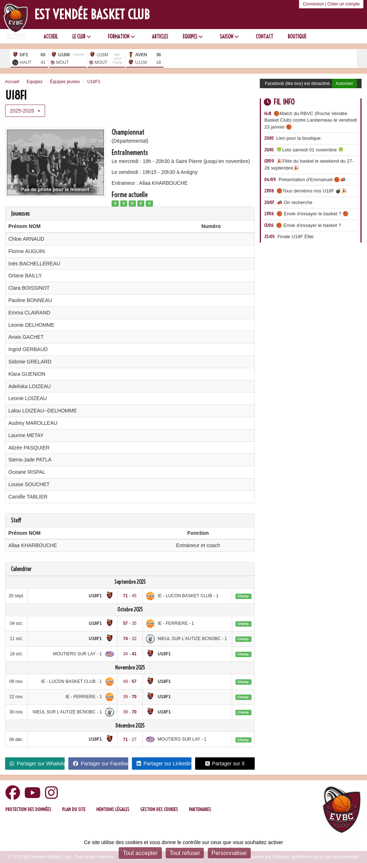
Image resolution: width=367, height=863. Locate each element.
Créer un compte (343, 4)
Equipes (193, 36)
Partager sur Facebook (100, 763)
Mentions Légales (112, 809)
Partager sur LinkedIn (164, 763)
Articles (160, 36)
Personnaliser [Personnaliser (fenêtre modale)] (229, 853)
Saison (229, 36)
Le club (81, 36)
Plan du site (73, 809)
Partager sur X (225, 763)
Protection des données (28, 809)
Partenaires (200, 809)
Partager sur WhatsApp (37, 763)
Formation (121, 36)
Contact (264, 36)
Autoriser (344, 83)
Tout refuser (184, 853)
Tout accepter (140, 853)
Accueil (51, 36)
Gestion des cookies (159, 809)
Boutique (297, 36)
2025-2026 (25, 111)
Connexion (313, 4)
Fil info (279, 101)
